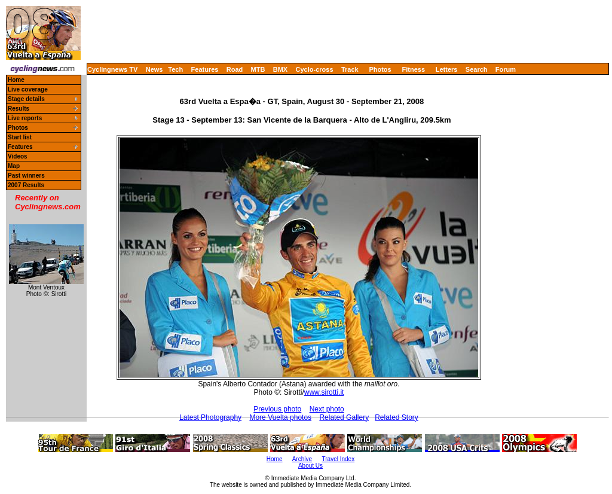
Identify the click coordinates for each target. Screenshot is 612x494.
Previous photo (277, 409)
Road (235, 69)
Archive (302, 459)
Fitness (413, 69)
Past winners (26, 175)
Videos (17, 156)
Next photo (327, 409)
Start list (20, 137)
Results (18, 108)
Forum (505, 69)
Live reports (25, 118)
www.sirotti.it (324, 392)
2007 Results (26, 185)
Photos (380, 69)
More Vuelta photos (280, 417)
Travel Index (338, 459)
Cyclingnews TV (112, 69)
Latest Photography (210, 417)
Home (16, 80)
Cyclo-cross (314, 69)
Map (14, 166)
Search (477, 69)
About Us (310, 465)
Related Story (396, 417)
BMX (280, 69)
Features (205, 69)
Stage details (26, 99)
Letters (447, 69)
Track (350, 69)
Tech (175, 69)
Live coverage (28, 89)
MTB (258, 69)
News (154, 69)
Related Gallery (344, 417)
